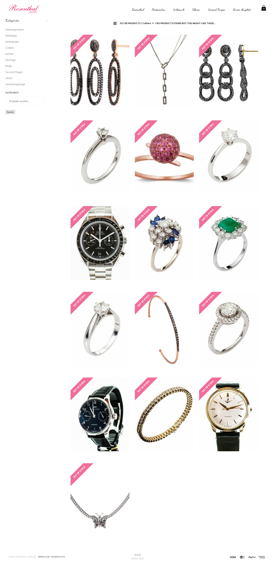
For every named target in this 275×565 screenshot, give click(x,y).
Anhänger (11, 36)
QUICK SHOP (137, 557)
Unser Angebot (242, 9)
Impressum (43, 557)
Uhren (196, 9)
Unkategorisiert (14, 30)
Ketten (9, 54)
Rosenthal (138, 9)
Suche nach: (12, 93)
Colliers (9, 48)
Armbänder (12, 42)
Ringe (8, 66)
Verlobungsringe (15, 84)
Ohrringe (10, 60)
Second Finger (216, 9)
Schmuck (178, 9)
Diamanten (158, 9)
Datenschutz (58, 557)
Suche (10, 112)
